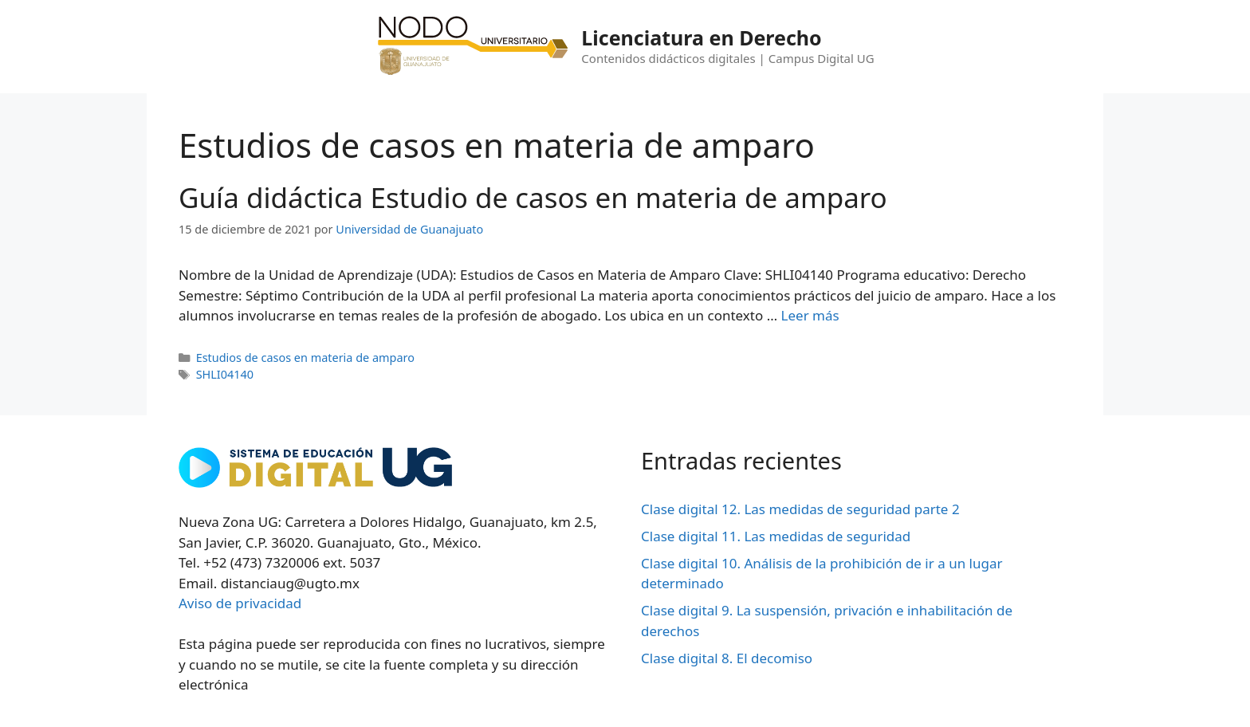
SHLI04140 (225, 374)
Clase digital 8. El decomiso (726, 658)
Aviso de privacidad (240, 603)
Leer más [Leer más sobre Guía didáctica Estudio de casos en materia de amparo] (810, 315)
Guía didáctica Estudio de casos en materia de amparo (533, 197)
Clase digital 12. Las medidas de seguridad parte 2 (800, 509)
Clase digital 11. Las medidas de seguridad (775, 536)
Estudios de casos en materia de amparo (305, 357)
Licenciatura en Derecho (701, 37)
